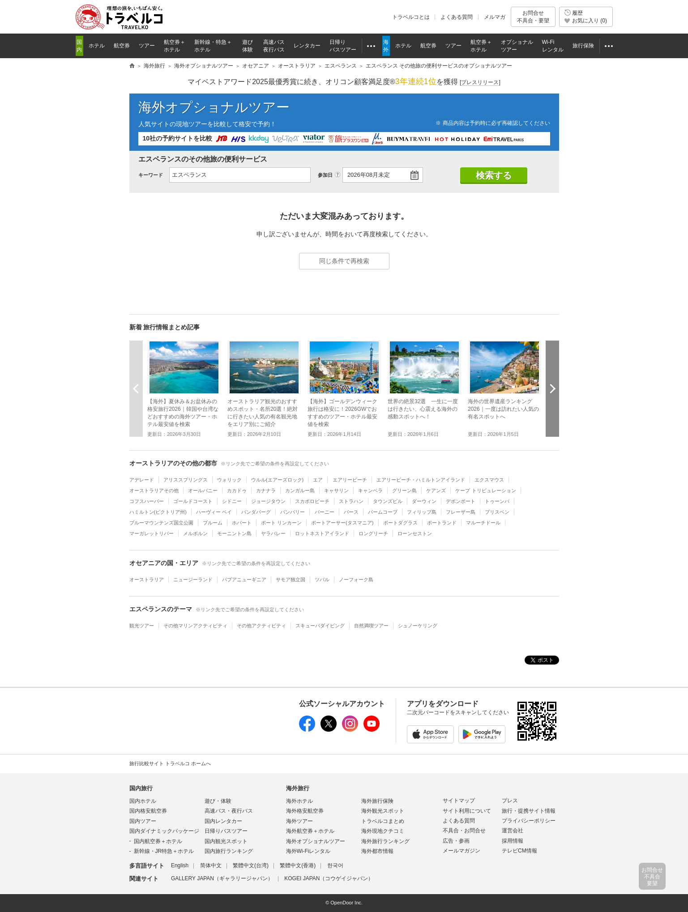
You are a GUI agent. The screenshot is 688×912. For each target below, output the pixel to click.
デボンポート (460, 501)
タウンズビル (387, 501)
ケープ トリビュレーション (485, 490)
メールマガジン (461, 851)
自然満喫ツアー (371, 625)
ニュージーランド (193, 579)
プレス (510, 800)
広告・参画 (456, 841)
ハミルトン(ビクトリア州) (158, 512)
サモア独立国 (290, 579)
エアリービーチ (350, 479)
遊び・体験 (218, 801)
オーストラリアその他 (154, 490)
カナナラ (266, 490)
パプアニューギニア (244, 579)
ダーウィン (424, 501)
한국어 (335, 865)
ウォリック (229, 479)
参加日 (325, 175)
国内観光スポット (226, 841)
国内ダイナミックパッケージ (164, 831)
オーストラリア (146, 579)
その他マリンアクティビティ (195, 625)
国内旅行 (141, 788)
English (179, 865)
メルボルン (195, 533)
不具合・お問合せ (464, 830)
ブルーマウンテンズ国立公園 (161, 522)
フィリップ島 (421, 512)
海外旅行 (297, 788)
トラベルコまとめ (382, 821)
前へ (136, 388)
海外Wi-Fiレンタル (308, 851)
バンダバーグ (256, 512)
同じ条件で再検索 (344, 260)
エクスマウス (489, 479)
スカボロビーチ (312, 501)
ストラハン (351, 501)
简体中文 (211, 865)
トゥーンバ (497, 501)
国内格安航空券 (148, 811)
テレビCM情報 (519, 851)
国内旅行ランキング (229, 851)
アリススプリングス (185, 479)
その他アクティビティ (261, 625)
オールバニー (203, 490)
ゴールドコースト (193, 501)
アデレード (141, 479)
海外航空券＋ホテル (310, 831)
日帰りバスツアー (226, 831)
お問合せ (533, 17)
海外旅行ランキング (385, 841)
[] (480, 82)
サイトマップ (459, 800)
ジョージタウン (268, 501)
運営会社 (512, 830)
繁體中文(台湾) (251, 865)
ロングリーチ (373, 533)
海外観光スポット (382, 811)
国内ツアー (142, 821)
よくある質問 (456, 17)
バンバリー (292, 512)
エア (318, 479)
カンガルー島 (300, 490)
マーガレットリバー (151, 533)
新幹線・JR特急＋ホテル (164, 851)
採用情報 (512, 841)
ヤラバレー (273, 533)
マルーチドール (483, 522)
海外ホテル (299, 801)
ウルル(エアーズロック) (277, 479)
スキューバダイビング (320, 625)
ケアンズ (436, 490)
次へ (552, 388)
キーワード (150, 175)
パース (351, 512)
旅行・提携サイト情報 (529, 811)
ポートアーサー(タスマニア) (342, 522)
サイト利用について (467, 811)
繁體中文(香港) (298, 865)
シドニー (232, 501)
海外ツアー (299, 821)
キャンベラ (370, 490)
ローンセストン (414, 533)
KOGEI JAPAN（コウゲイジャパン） (328, 878)
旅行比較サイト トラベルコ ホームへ (170, 763)
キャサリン (336, 490)
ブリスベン (497, 512)
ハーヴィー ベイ (214, 512)
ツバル (322, 579)
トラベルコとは (411, 17)
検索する (494, 175)
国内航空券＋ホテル (158, 841)
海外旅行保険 (377, 801)
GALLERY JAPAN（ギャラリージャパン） (222, 878)
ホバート (242, 522)
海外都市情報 (377, 851)
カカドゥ (237, 490)
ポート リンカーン (281, 522)
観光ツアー (141, 625)
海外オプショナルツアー (214, 107)
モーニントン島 (234, 533)
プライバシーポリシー (529, 821)
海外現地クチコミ (382, 831)
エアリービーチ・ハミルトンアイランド (420, 479)
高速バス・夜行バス (229, 811)
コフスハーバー (146, 501)
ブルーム (212, 522)
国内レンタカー (223, 821)
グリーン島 (404, 490)
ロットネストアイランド (322, 533)
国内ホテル (142, 801)
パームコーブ (382, 512)
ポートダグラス (400, 522)
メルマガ (494, 17)
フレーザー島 (460, 512)
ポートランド (442, 522)
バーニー (324, 512)
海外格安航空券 (305, 811)
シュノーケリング (417, 625)
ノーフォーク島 (356, 579)
